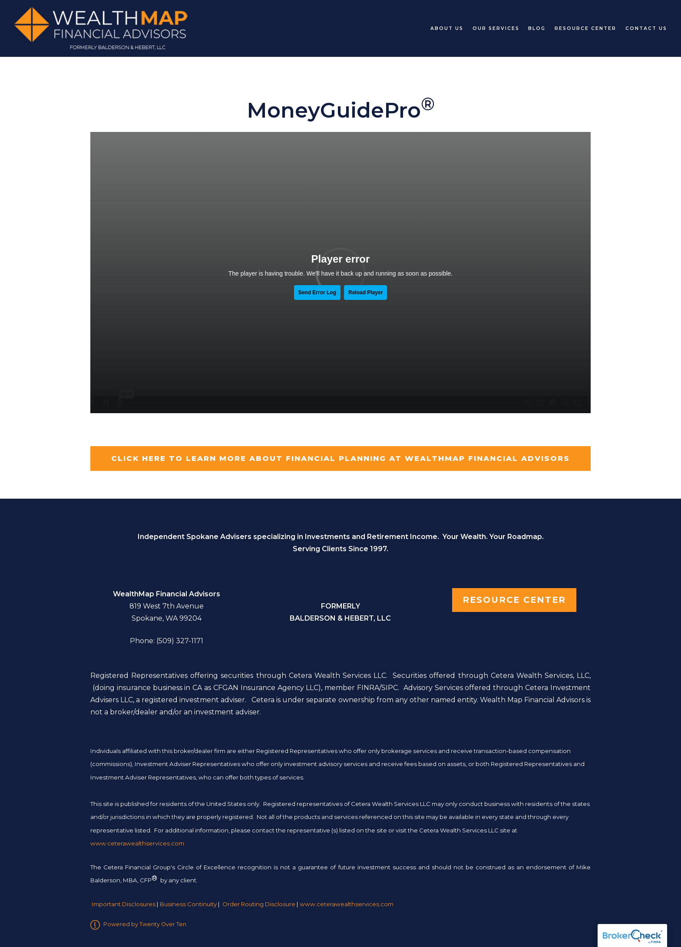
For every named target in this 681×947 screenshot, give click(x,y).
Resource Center (585, 28)
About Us (446, 28)
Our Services (496, 28)
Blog (536, 28)
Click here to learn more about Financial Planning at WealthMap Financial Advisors (340, 458)
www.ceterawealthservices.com (346, 904)
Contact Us (646, 28)
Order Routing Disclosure (258, 904)
